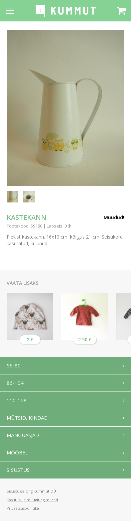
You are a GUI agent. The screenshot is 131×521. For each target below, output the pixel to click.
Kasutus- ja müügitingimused (32, 499)
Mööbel (17, 452)
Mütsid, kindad (27, 417)
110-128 (17, 400)
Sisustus (18, 469)
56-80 (14, 365)
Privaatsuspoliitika (23, 508)
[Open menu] (9, 10)
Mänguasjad (23, 435)
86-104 (15, 382)
